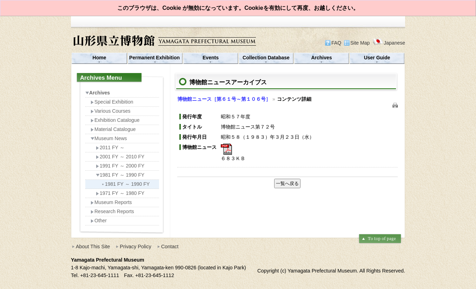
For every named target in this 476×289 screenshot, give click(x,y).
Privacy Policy (135, 246)
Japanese (388, 43)
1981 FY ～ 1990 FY (120, 175)
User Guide (377, 57)
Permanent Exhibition (155, 57)
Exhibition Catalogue (115, 120)
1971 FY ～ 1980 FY (120, 193)
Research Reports (112, 211)
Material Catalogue (113, 129)
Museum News (109, 138)
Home (99, 57)
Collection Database (266, 57)
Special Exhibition (112, 102)
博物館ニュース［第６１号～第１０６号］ (224, 99)
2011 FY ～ (110, 147)
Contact (170, 246)
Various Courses (110, 111)
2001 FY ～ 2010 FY (120, 156)
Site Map (360, 43)
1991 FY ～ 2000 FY (120, 166)
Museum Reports (111, 202)
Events (211, 57)
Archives (321, 57)
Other (99, 220)
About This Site (93, 246)
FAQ (336, 43)
